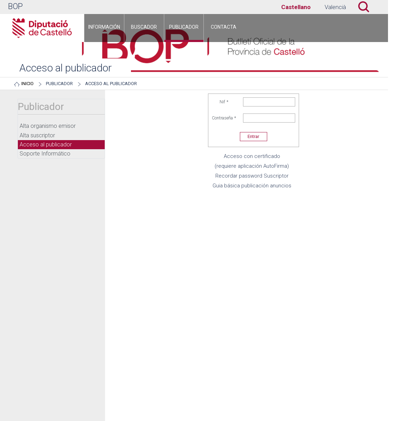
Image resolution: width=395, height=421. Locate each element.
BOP (15, 6)
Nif (224, 101)
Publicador (59, 83)
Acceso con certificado (252, 156)
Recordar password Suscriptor (252, 176)
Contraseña (224, 118)
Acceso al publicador (111, 83)
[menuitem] (104, 28)
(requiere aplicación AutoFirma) (252, 166)
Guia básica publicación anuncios (252, 185)
